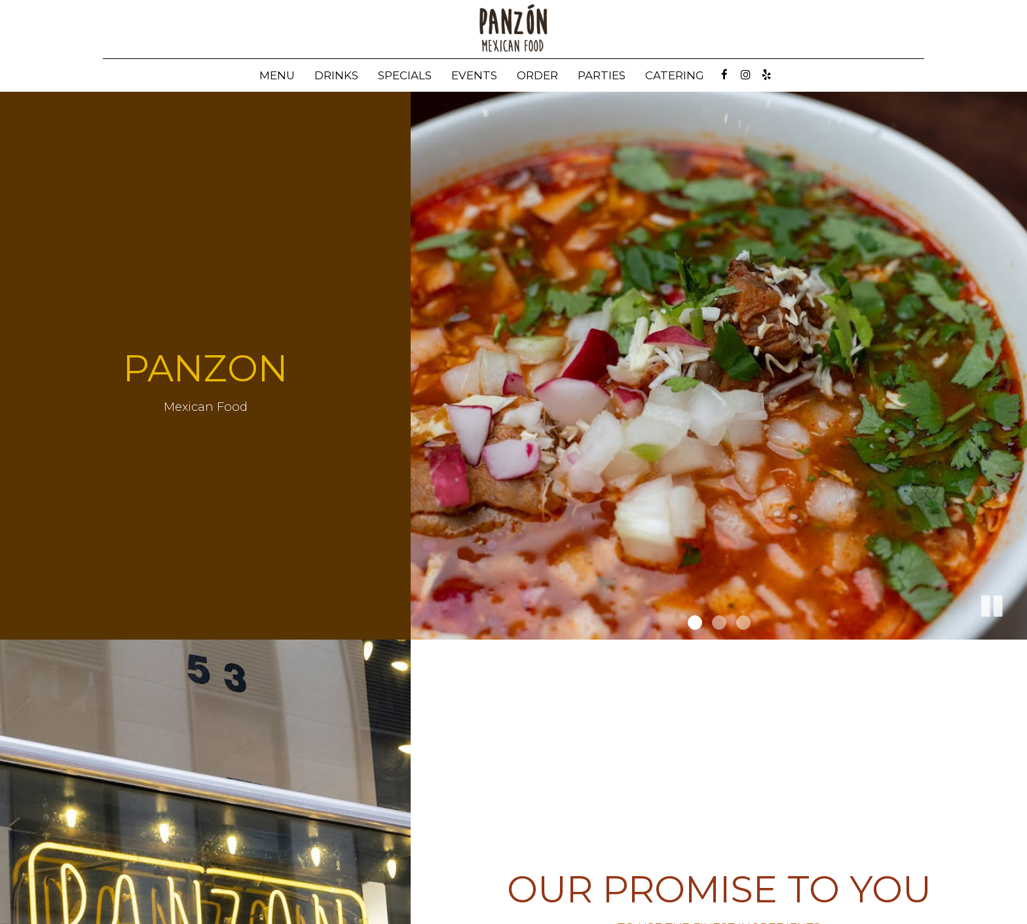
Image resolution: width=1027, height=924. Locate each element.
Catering (674, 75)
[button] (991, 603)
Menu (277, 75)
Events (474, 75)
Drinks (336, 75)
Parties (602, 75)
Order (537, 75)
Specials (405, 75)
